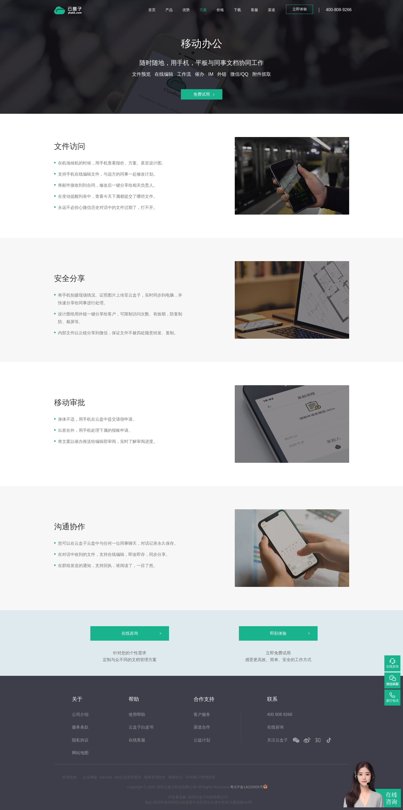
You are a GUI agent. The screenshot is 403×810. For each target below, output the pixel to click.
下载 (237, 10)
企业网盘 (90, 777)
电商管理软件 (155, 777)
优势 (186, 10)
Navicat (106, 777)
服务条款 (80, 727)
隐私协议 (80, 740)
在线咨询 (275, 727)
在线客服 (137, 740)
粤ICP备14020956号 (246, 786)
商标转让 (175, 777)
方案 (203, 10)
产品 (169, 10)
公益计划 (202, 740)
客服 (254, 10)
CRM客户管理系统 (200, 777)
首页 (152, 10)
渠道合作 (202, 727)
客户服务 (202, 714)
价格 (220, 10)
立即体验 (299, 9)
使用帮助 (137, 714)
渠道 (271, 10)
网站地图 (80, 753)
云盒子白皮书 (141, 727)
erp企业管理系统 (127, 777)
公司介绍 (80, 714)
